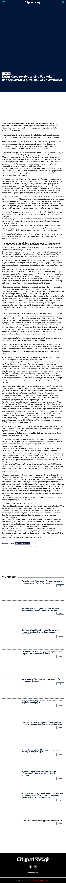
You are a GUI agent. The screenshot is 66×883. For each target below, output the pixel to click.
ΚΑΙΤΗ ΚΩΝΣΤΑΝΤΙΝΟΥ (23, 543)
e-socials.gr (47, 880)
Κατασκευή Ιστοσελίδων (34, 880)
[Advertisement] (33, 560)
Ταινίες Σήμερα (33, 872)
